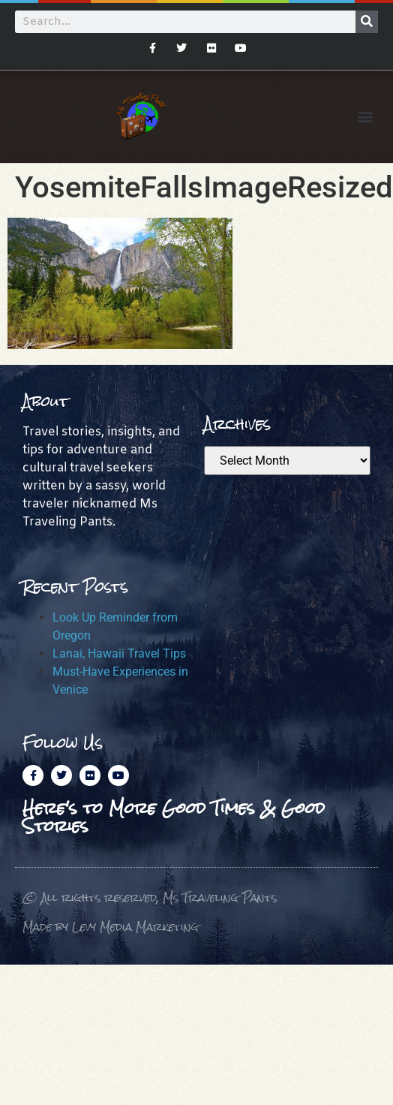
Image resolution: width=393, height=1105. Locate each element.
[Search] (367, 22)
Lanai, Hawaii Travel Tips (119, 653)
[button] (365, 116)
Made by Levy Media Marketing (110, 926)
